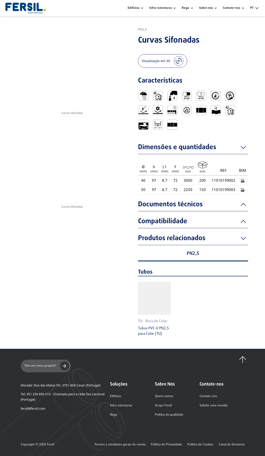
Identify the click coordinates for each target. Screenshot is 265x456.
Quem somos (164, 396)
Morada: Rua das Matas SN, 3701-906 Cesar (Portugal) (60, 385)
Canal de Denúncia (231, 444)
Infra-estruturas (160, 8)
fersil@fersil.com (33, 408)
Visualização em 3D (162, 61)
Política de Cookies (200, 444)
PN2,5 (142, 29)
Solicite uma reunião (214, 405)
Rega (185, 8)
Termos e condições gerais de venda (119, 444)
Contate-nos (208, 396)
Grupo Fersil (163, 405)
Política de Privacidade (166, 444)
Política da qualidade (169, 414)
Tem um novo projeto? (46, 365)
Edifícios (133, 8)
